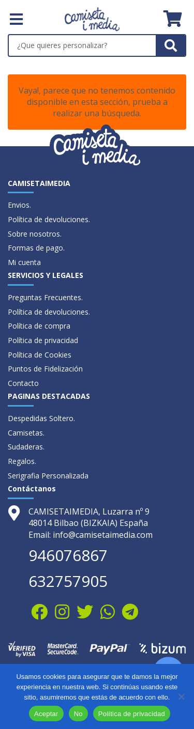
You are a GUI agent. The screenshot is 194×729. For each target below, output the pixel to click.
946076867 (68, 555)
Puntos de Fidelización (45, 369)
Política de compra (39, 326)
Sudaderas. (26, 447)
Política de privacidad (43, 340)
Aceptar (46, 714)
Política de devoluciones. (49, 219)
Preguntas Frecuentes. (45, 297)
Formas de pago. (36, 248)
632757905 (68, 581)
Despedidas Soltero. (41, 418)
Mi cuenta (24, 262)
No (78, 714)
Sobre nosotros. (35, 234)
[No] (181, 696)
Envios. (19, 205)
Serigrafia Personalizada (48, 475)
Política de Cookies (39, 355)
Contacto (23, 383)
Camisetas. (26, 433)
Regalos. (22, 461)
